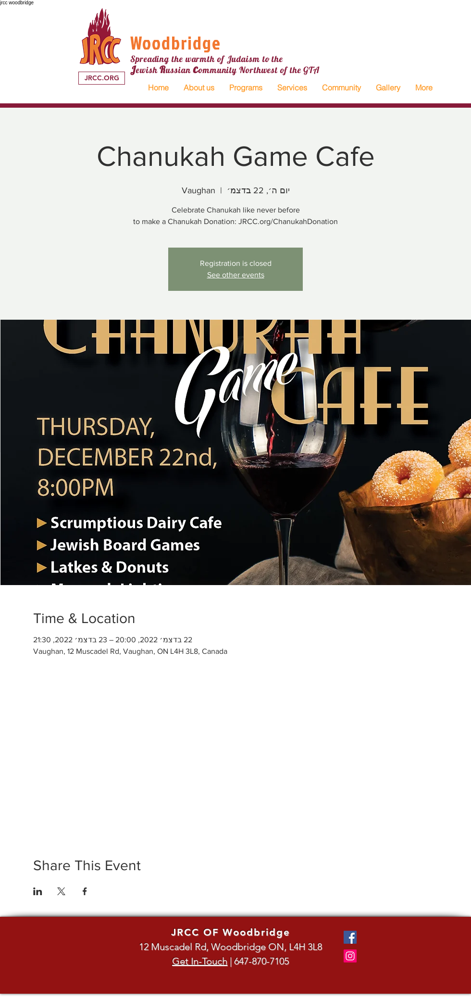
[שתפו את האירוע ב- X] (61, 891)
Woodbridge (175, 42)
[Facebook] (350, 937)
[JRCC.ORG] (101, 78)
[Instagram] (350, 955)
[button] (199, 88)
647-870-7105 (261, 961)
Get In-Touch (199, 961)
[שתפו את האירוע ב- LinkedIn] (37, 891)
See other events (235, 275)
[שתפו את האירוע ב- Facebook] (84, 891)
